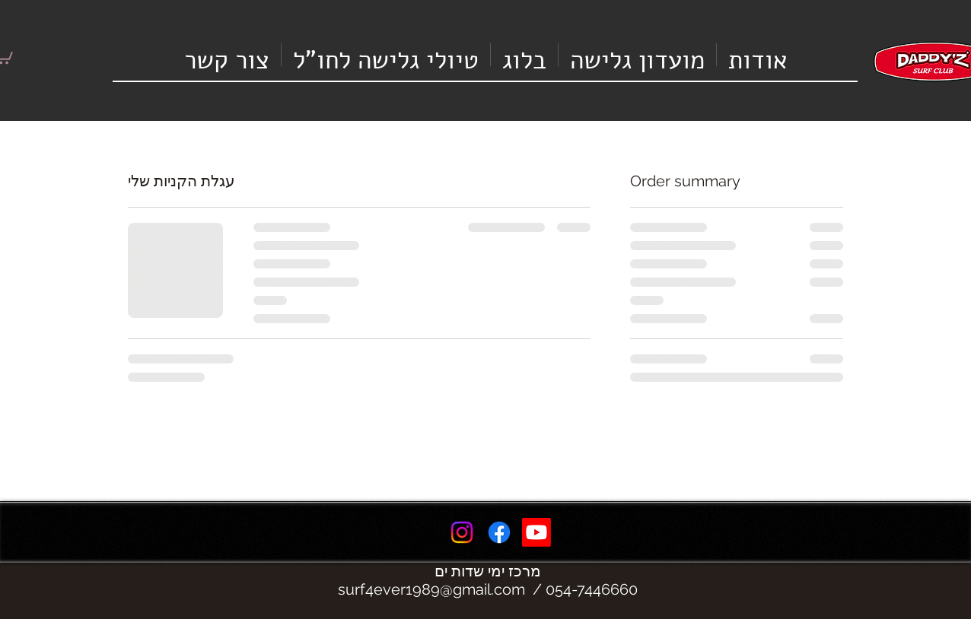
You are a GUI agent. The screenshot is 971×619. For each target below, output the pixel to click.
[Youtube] (536, 532)
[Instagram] (461, 532)
